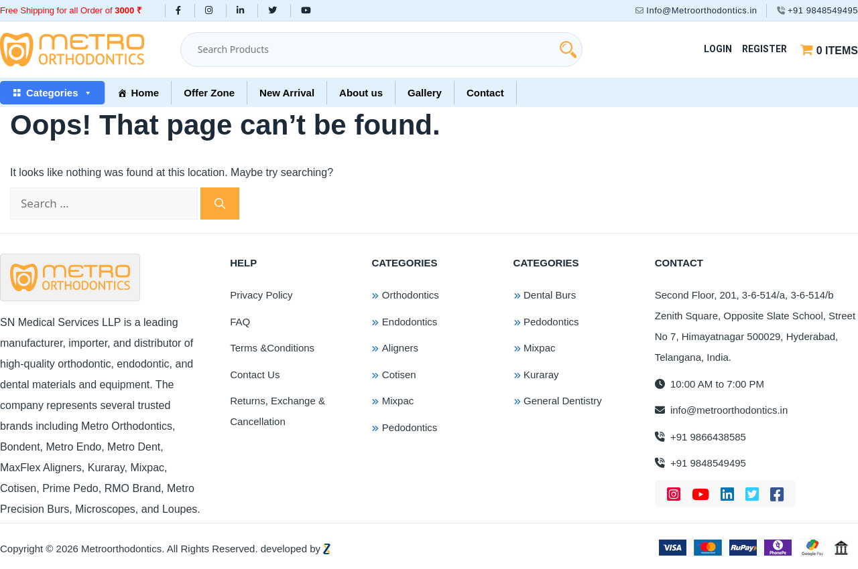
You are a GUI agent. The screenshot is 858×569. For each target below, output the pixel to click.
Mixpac (398, 400)
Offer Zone (209, 92)
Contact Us (255, 374)
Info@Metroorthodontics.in (696, 10)
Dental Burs (550, 295)
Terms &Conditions (272, 347)
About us (361, 92)
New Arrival (286, 92)
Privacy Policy (261, 295)
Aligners (400, 347)
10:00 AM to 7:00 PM (709, 384)
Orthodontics (410, 295)
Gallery (425, 92)
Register (764, 49)
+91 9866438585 (700, 436)
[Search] (219, 203)
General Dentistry (563, 400)
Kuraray (541, 374)
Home (145, 92)
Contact (485, 92)
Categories (59, 92)
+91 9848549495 (817, 10)
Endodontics (410, 321)
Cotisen (399, 374)
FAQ (240, 321)
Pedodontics (410, 427)
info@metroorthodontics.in (721, 410)
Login (718, 49)
